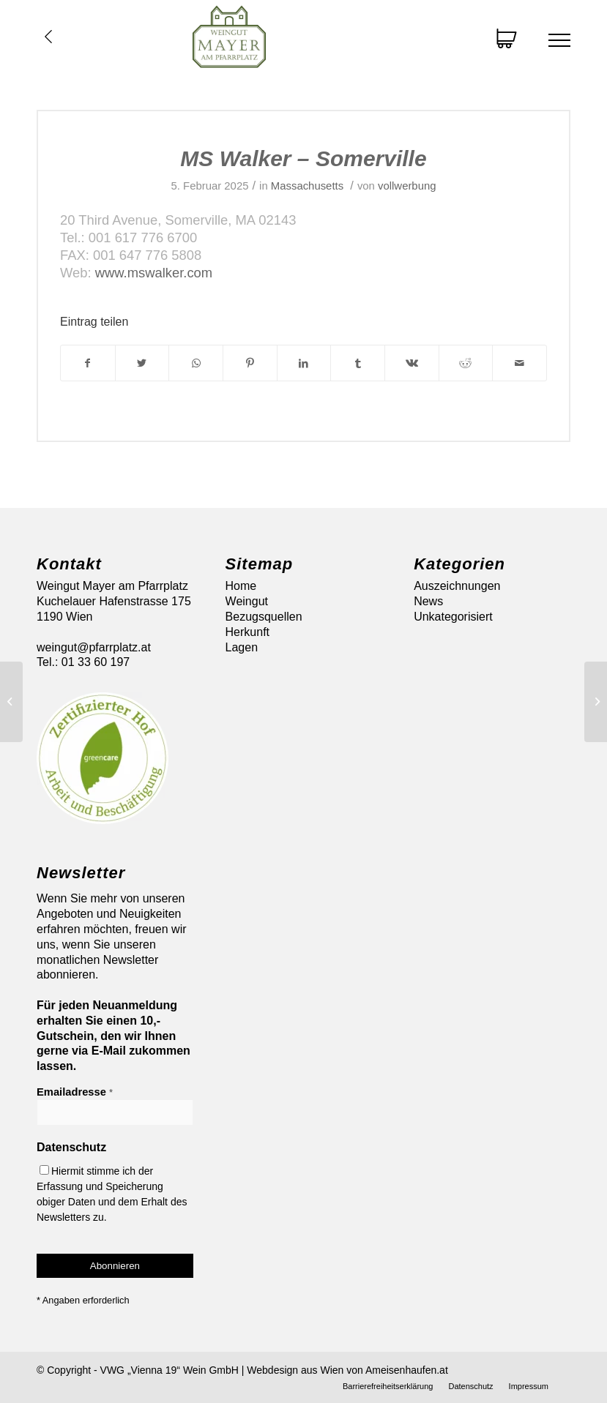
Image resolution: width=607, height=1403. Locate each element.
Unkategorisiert (453, 616)
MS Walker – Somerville (303, 158)
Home (241, 586)
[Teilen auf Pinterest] (250, 363)
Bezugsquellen (264, 616)
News (428, 601)
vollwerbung (407, 186)
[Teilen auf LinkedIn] (304, 363)
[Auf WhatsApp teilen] (196, 363)
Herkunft (247, 632)
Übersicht (48, 36)
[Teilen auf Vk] (412, 363)
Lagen (242, 647)
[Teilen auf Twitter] (142, 363)
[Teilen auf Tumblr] (357, 363)
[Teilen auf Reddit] (466, 363)
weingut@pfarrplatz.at (94, 647)
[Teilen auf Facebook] (88, 363)
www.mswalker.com (153, 272)
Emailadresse (75, 1092)
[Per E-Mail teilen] (519, 363)
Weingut (247, 601)
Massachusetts (307, 186)
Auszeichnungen (457, 586)
